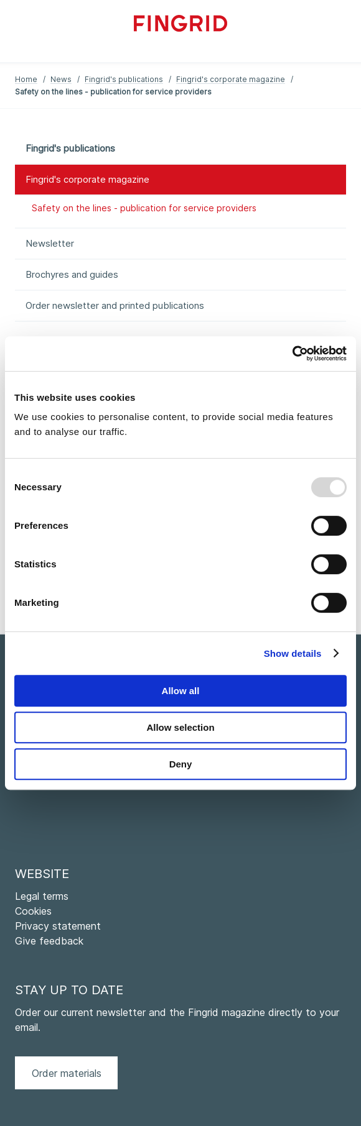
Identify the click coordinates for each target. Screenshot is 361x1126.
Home (26, 79)
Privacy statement (58, 926)
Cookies (33, 911)
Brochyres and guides (72, 274)
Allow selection (180, 727)
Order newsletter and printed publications (115, 305)
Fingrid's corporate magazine (230, 79)
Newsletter (50, 243)
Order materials (66, 1073)
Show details (293, 653)
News (61, 79)
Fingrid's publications (124, 79)
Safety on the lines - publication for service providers (144, 208)
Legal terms (41, 896)
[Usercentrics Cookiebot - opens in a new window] (292, 354)
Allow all (181, 690)
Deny (180, 764)
